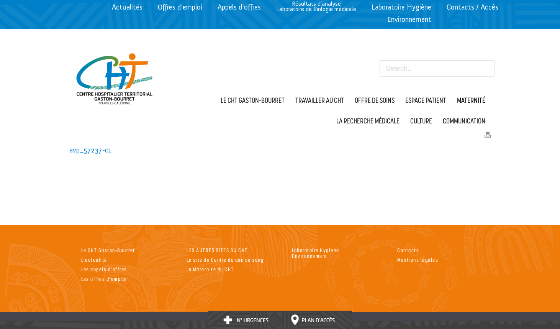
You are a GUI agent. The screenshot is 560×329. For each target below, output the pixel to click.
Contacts (408, 250)
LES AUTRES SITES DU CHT (217, 250)
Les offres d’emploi (104, 279)
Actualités (127, 7)
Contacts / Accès (472, 7)
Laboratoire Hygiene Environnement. (315, 253)
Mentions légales (417, 259)
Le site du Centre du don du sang (225, 259)
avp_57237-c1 (90, 150)
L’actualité (94, 259)
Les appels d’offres (104, 269)
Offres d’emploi (180, 7)
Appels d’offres (239, 7)
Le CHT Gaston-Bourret (108, 250)
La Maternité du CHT (210, 269)
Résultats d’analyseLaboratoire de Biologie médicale (316, 6)
